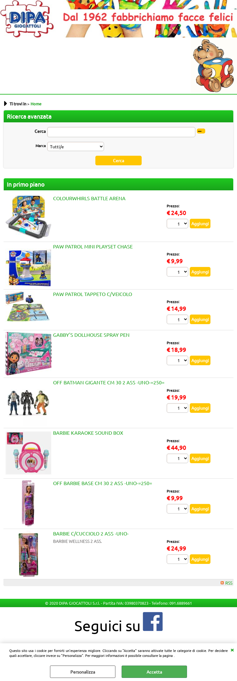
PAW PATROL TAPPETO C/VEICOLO (92, 294)
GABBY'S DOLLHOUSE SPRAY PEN (91, 335)
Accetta (154, 672)
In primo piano (25, 184)
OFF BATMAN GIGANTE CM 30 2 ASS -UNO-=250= (108, 382)
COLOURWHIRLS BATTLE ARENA (89, 198)
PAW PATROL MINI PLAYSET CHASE (93, 246)
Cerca (40, 131)
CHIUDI (232, 649)
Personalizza (82, 672)
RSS (228, 583)
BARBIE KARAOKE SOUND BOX (88, 432)
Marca (40, 145)
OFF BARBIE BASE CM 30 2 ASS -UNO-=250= (102, 483)
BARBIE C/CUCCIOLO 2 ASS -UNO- (91, 533)
